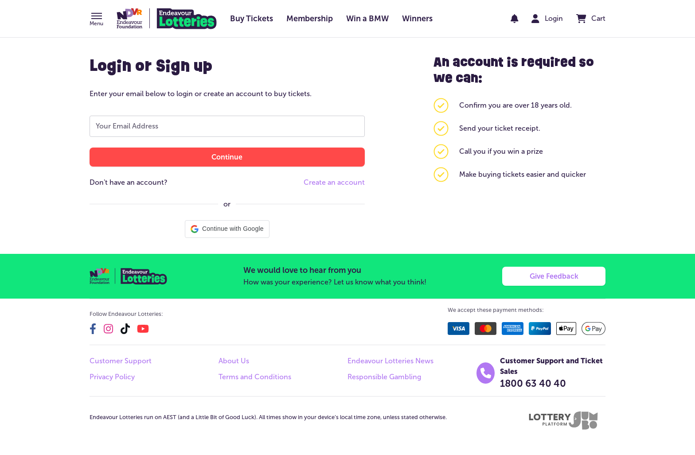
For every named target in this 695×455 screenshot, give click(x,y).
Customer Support (121, 361)
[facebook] (93, 328)
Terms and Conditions (255, 377)
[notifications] (515, 18)
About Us (234, 361)
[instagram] (108, 328)
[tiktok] (125, 328)
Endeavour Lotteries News (390, 361)
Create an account (334, 182)
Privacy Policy (112, 377)
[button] (96, 19)
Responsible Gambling (384, 377)
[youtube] (143, 328)
